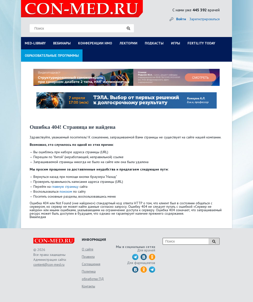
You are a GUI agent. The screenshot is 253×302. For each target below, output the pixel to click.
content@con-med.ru (48, 264)
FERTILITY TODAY (201, 43)
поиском (66, 191)
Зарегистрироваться (205, 19)
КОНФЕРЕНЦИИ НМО (95, 43)
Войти (181, 19)
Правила (88, 256)
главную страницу (65, 186)
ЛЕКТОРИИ (128, 43)
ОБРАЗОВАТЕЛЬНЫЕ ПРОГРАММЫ (52, 55)
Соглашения (91, 264)
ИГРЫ (175, 43)
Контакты (88, 286)
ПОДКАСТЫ (154, 43)
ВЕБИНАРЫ (62, 43)
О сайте (87, 249)
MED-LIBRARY (35, 43)
